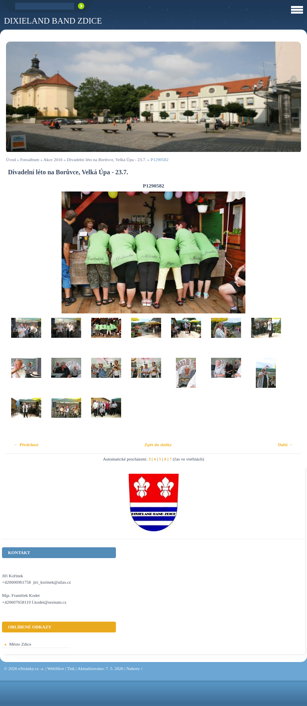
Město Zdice (20, 644)
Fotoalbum (29, 159)
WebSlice (55, 668)
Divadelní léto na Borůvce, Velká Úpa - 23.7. (106, 159)
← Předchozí (26, 444)
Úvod (11, 159)
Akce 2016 (53, 159)
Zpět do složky (157, 444)
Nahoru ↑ (134, 668)
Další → (285, 444)
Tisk (71, 668)
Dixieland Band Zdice (53, 20)
